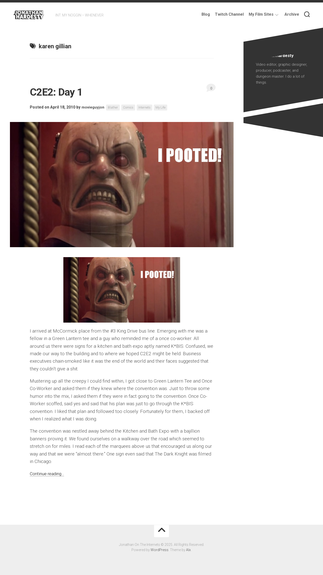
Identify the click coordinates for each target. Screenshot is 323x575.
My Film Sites (261, 14)
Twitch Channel (229, 14)
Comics (131, 108)
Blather (114, 108)
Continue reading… (49, 473)
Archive (291, 14)
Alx (188, 550)
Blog (206, 14)
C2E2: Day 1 (62, 91)
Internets (149, 108)
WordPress (159, 550)
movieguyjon (93, 107)
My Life (166, 108)
